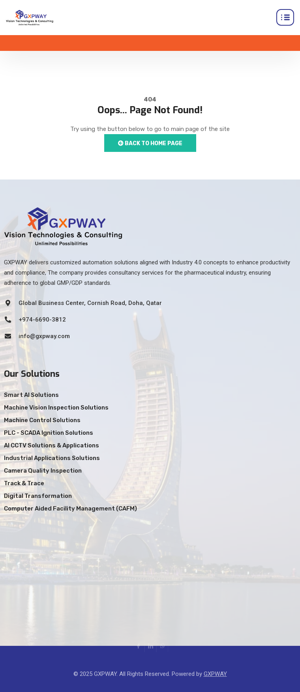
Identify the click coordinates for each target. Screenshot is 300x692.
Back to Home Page (150, 143)
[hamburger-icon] (285, 17)
